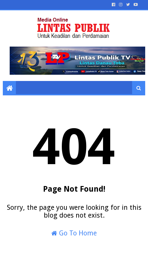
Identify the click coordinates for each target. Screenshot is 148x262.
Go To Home (74, 233)
